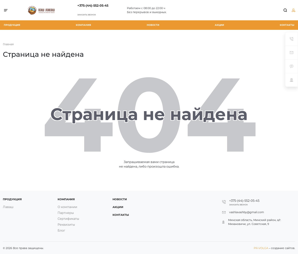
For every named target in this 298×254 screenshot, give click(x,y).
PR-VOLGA (261, 248)
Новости (153, 25)
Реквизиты (66, 224)
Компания (83, 25)
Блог (61, 230)
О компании (67, 207)
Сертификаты (68, 219)
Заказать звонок (86, 15)
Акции (219, 25)
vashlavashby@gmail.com (246, 212)
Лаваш (8, 207)
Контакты (287, 25)
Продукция (12, 25)
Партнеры (66, 213)
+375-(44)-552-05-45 (92, 5)
